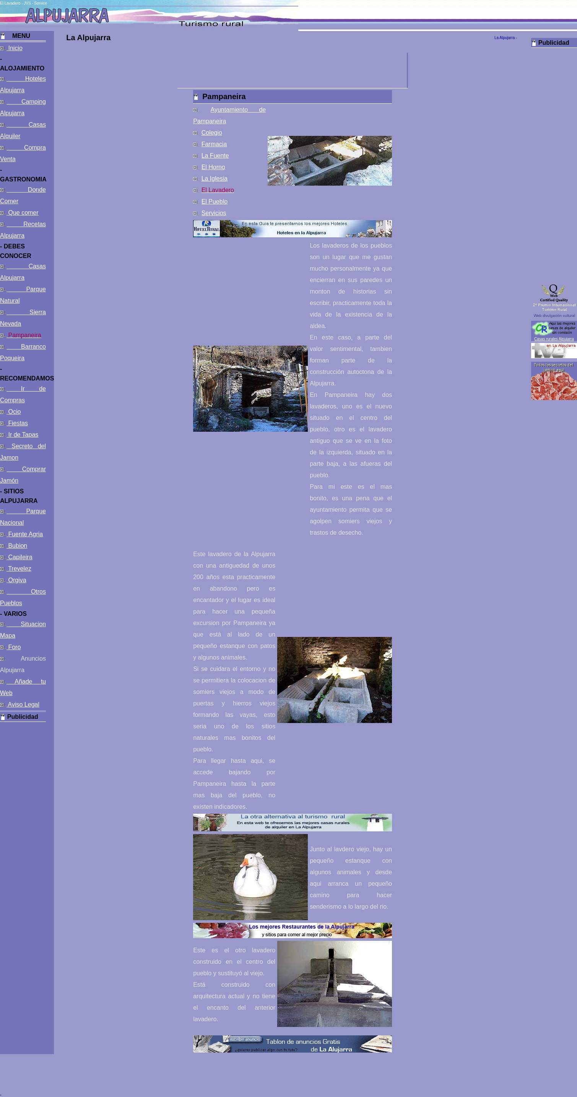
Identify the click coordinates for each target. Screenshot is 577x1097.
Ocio (14, 411)
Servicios (214, 213)
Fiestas (17, 423)
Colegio (212, 132)
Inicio (15, 48)
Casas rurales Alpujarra (554, 339)
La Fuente (215, 155)
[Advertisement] (23, 837)
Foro (14, 647)
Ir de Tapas (22, 434)
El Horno (213, 167)
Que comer (23, 212)
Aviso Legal (23, 704)
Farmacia (214, 144)
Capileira (20, 557)
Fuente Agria (25, 534)
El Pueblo (215, 201)
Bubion (17, 545)
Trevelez (19, 568)
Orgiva (16, 580)
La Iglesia (215, 178)
